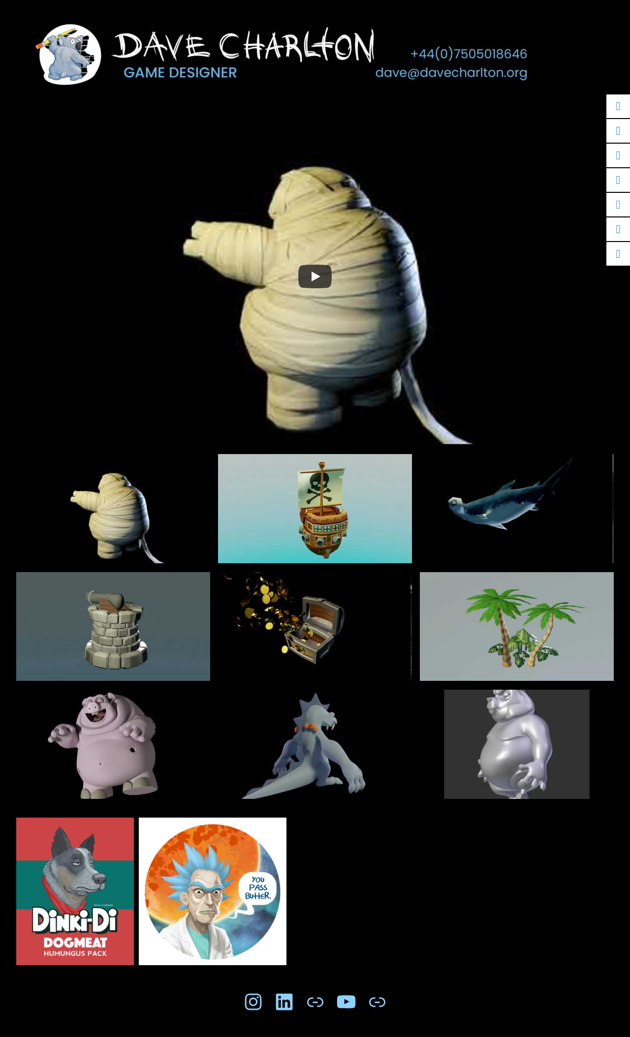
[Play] (315, 276)
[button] (113, 513)
